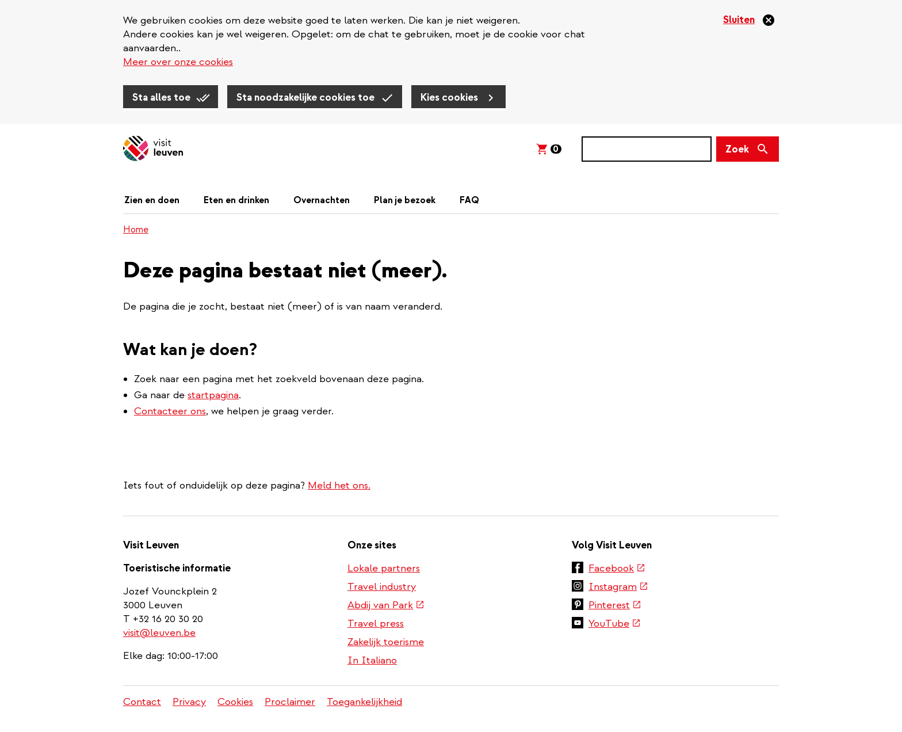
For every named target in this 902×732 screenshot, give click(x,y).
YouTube (614, 624)
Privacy (189, 701)
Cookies (235, 701)
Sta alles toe (161, 97)
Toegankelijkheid (364, 701)
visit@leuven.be (159, 632)
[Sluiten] (749, 20)
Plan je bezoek (404, 200)
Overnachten (321, 200)
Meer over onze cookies (178, 61)
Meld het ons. (339, 485)
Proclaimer (290, 701)
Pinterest (614, 605)
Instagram (617, 587)
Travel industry (381, 586)
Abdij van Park (385, 605)
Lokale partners (383, 568)
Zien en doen (151, 200)
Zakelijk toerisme (385, 642)
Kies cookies (449, 97)
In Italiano (372, 660)
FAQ (469, 200)
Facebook (616, 569)
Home (135, 229)
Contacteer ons (170, 411)
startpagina (213, 395)
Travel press (375, 623)
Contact (142, 701)
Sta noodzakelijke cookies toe (305, 97)
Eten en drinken (236, 200)
